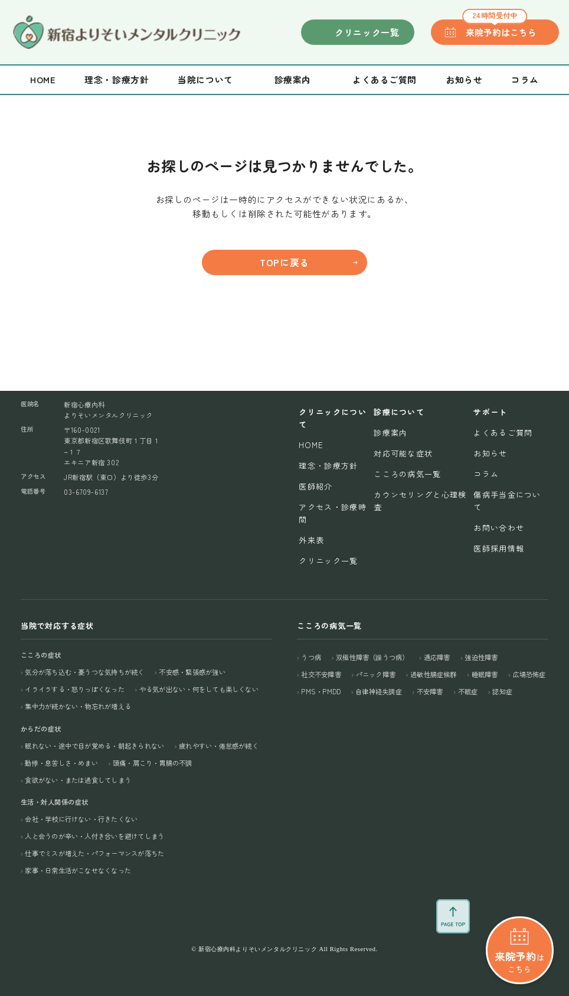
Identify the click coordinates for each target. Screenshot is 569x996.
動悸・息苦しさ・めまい (61, 763)
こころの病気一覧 (407, 473)
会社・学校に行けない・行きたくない (81, 819)
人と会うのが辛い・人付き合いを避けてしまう (94, 836)
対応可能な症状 (403, 453)
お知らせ (464, 79)
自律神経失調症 (378, 691)
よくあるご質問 (384, 79)
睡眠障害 (485, 674)
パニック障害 (375, 674)
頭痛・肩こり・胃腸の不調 (152, 763)
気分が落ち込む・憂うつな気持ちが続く (84, 672)
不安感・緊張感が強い (192, 672)
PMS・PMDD (321, 691)
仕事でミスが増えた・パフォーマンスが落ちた (94, 853)
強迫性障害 (481, 657)
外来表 (311, 540)
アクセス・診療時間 (332, 513)
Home (42, 79)
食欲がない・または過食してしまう (78, 780)
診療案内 (390, 432)
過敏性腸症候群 (433, 674)
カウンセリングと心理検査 (420, 500)
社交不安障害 (321, 674)
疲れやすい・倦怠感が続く (219, 745)
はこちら (520, 914)
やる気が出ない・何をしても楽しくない (199, 689)
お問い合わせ (498, 527)
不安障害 (430, 691)
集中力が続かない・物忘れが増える (78, 706)
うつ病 (311, 657)
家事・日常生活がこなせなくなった (78, 870)
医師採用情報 (498, 548)
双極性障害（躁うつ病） (372, 657)
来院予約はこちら (499, 28)
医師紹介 (315, 486)
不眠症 (468, 691)
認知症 (502, 691)
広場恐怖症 (529, 674)
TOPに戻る (284, 262)
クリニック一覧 (367, 32)
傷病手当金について (507, 500)
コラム (525, 79)
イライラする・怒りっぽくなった (74, 689)
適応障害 (437, 657)
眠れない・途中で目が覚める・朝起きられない (94, 745)
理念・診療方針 (116, 79)
